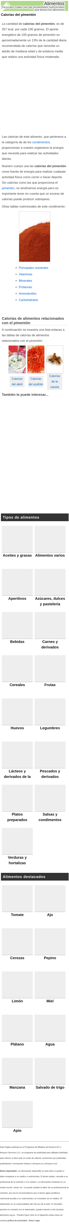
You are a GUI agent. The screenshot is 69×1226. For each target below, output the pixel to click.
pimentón (8, 188)
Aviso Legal (34, 1220)
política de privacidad (17, 1220)
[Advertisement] (34, 96)
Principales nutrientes (33, 268)
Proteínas (25, 287)
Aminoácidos (27, 293)
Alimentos (54, 3)
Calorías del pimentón (18, 15)
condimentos (41, 142)
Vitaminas (25, 274)
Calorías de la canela (54, 381)
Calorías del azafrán (36, 381)
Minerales (25, 280)
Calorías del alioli (17, 381)
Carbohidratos (28, 300)
